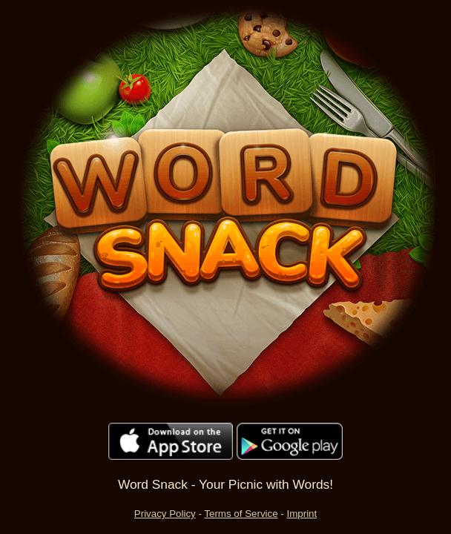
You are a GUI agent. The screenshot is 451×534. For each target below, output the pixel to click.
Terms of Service (240, 513)
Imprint (301, 513)
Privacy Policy (165, 513)
